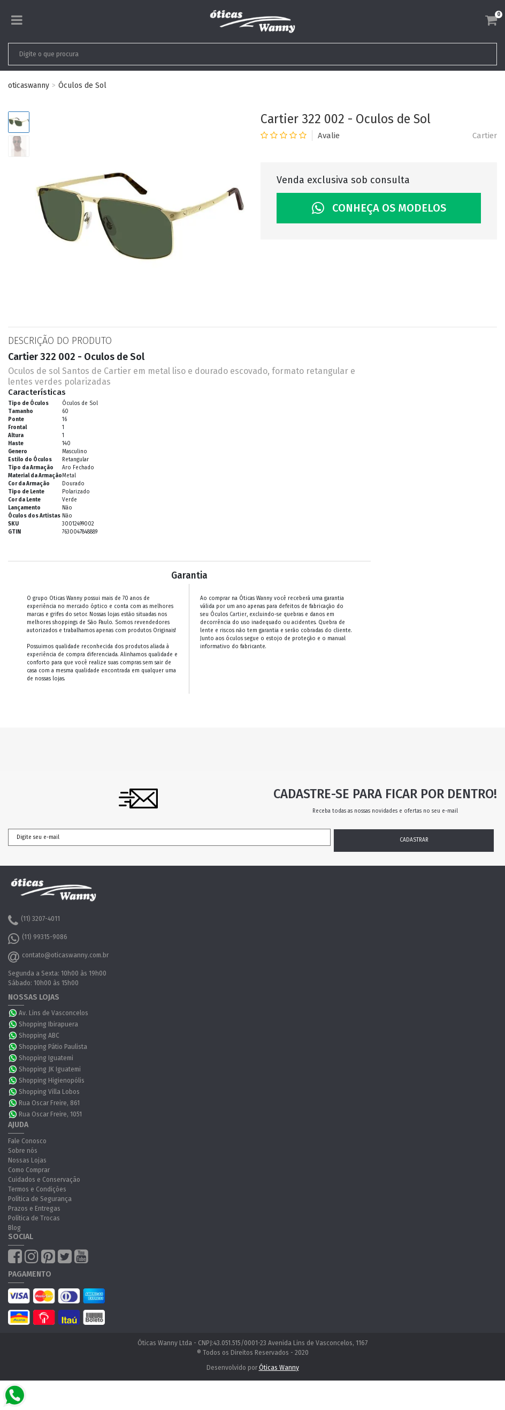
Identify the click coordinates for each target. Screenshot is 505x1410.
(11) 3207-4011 (34, 920)
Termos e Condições (37, 1189)
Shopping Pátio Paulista (53, 1047)
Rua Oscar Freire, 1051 (50, 1114)
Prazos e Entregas (34, 1208)
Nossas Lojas (27, 1160)
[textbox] (204, 54)
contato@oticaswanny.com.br (58, 956)
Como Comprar (29, 1170)
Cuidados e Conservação (44, 1179)
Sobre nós (22, 1150)
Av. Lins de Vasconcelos (53, 1013)
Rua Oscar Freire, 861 (49, 1103)
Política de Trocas (34, 1218)
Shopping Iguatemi (46, 1058)
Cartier (484, 135)
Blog (14, 1228)
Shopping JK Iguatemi (50, 1069)
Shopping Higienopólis (52, 1080)
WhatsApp (13, 1013)
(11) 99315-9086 (37, 938)
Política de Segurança (40, 1199)
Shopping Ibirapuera (48, 1024)
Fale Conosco (27, 1141)
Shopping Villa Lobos (49, 1092)
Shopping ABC (39, 1035)
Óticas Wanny (279, 1367)
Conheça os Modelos (379, 208)
